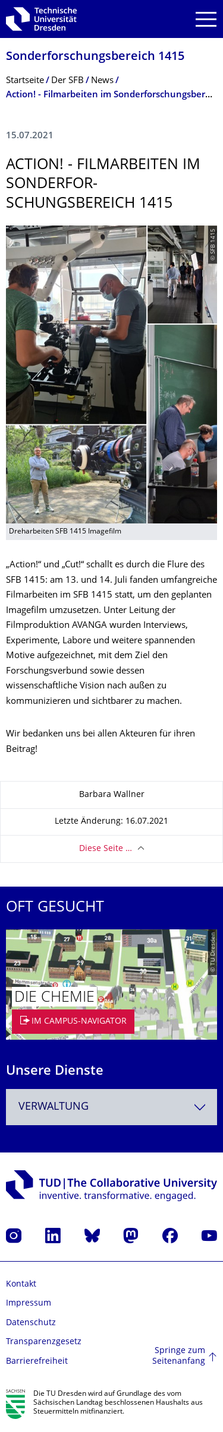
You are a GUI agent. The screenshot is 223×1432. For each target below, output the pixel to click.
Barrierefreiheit (37, 1362)
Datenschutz (31, 1323)
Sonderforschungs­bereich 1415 (95, 57)
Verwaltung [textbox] (53, 1107)
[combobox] (111, 1107)
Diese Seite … (105, 849)
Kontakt (21, 1284)
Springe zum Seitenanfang (178, 1356)
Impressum (28, 1303)
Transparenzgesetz (43, 1342)
